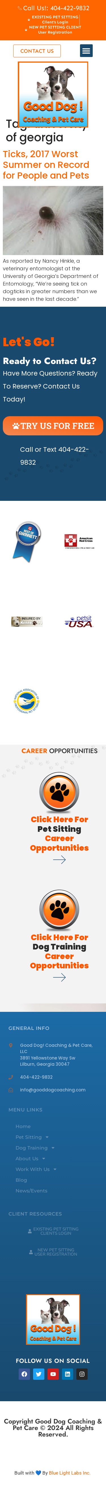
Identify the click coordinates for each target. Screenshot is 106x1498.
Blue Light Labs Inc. (69, 1473)
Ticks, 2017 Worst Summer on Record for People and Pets (46, 165)
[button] (86, 50)
